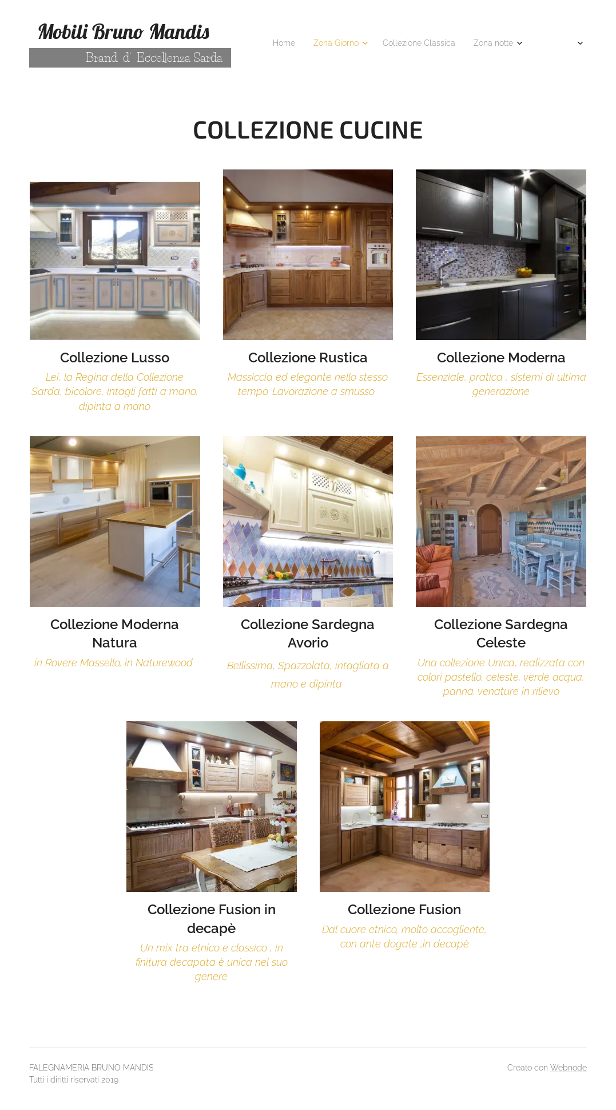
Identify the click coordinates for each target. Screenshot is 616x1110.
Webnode (568, 1067)
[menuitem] (377, 44)
